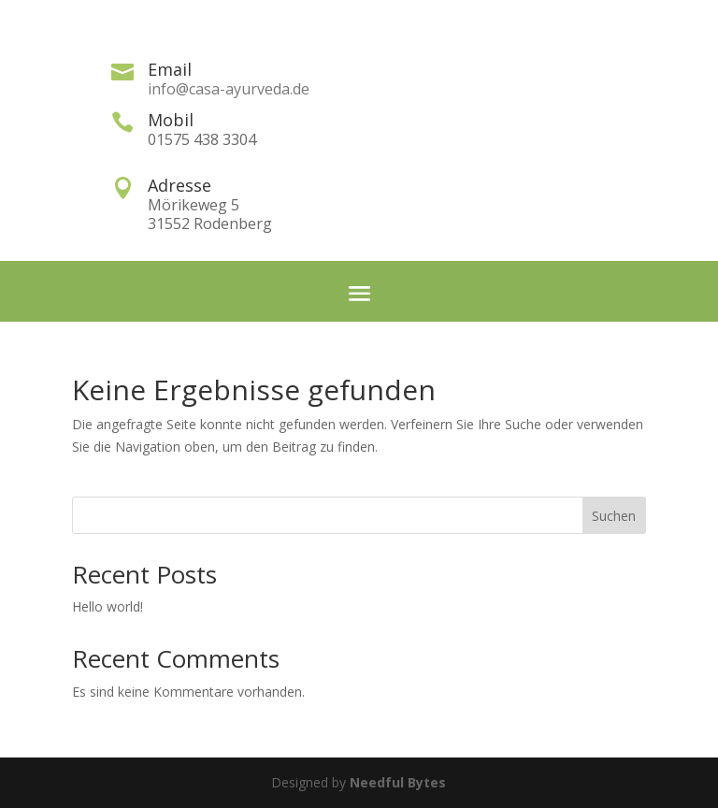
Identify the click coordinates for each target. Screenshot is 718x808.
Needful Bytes (398, 782)
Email (170, 69)
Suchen (614, 516)
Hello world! (107, 606)
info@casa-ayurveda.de (228, 89)
